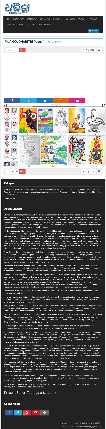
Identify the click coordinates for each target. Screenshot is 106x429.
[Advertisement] (54, 75)
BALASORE (70, 19)
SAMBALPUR (32, 19)
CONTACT (20, 24)
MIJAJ (10, 24)
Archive (93, 31)
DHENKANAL (58, 19)
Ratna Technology (85, 427)
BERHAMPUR (45, 19)
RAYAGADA (82, 19)
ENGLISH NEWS (45, 24)
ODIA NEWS (31, 24)
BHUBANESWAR (17, 19)
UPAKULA (93, 19)
